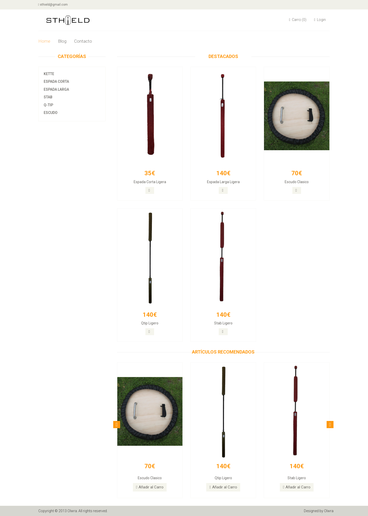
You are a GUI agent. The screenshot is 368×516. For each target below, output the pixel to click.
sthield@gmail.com (53, 4)
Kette (49, 74)
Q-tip (48, 105)
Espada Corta (56, 81)
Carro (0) (297, 20)
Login (320, 20)
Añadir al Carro (150, 487)
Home (44, 41)
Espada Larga (56, 89)
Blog (62, 41)
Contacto (83, 41)
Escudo (50, 113)
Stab (48, 97)
